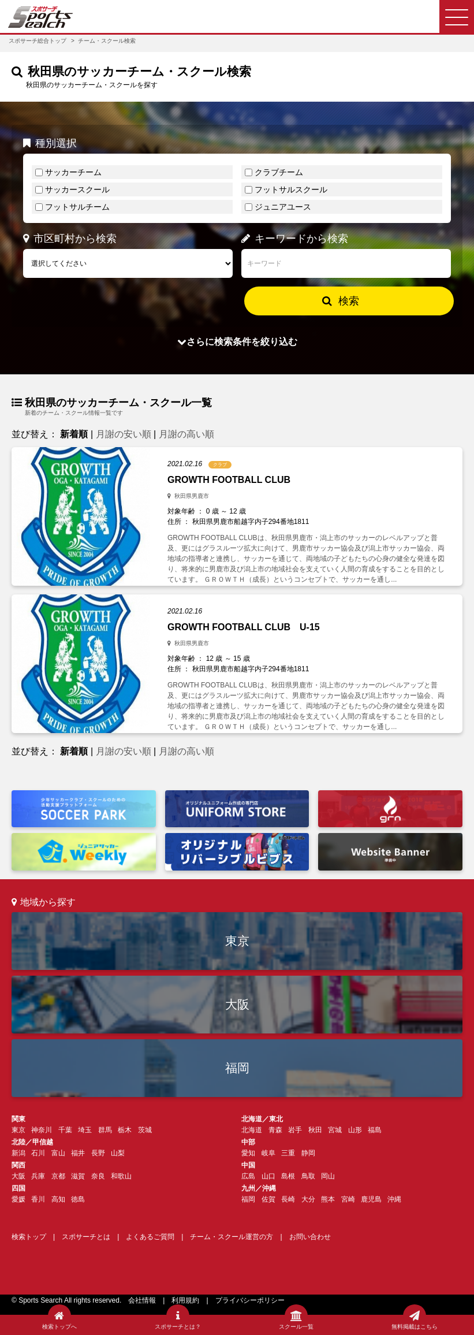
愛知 (248, 1153)
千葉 (65, 1130)
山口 (268, 1176)
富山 (58, 1153)
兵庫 (38, 1176)
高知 (58, 1199)
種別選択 (50, 143)
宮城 (335, 1130)
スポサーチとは (86, 1237)
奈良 (98, 1176)
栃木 (125, 1130)
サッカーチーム (73, 172)
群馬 (105, 1130)
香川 (38, 1199)
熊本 (328, 1199)
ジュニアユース (283, 206)
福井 (78, 1153)
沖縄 (394, 1199)
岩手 (295, 1130)
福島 (375, 1130)
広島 (248, 1176)
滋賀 (78, 1176)
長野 (98, 1153)
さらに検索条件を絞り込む (237, 342)
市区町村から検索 (70, 238)
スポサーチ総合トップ (37, 41)
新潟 (18, 1153)
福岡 (237, 1067)
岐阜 (268, 1153)
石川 (38, 1153)
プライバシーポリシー (250, 1300)
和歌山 (121, 1176)
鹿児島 (371, 1199)
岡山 (328, 1176)
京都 (58, 1176)
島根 (288, 1176)
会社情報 (142, 1300)
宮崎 (348, 1199)
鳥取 (308, 1176)
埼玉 (85, 1130)
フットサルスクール (291, 189)
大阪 (237, 1004)
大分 (308, 1199)
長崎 (288, 1199)
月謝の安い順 (123, 434)
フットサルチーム (77, 206)
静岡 (308, 1153)
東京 (237, 940)
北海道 (251, 1130)
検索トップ (29, 1237)
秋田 (315, 1130)
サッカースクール (77, 189)
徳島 (78, 1199)
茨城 (145, 1130)
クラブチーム (279, 172)
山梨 (118, 1153)
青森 (275, 1130)
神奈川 (41, 1130)
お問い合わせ (310, 1237)
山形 (355, 1130)
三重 (288, 1153)
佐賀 (268, 1199)
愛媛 (18, 1199)
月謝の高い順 (186, 434)
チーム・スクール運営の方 (231, 1237)
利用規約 (185, 1300)
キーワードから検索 (294, 238)
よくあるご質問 (150, 1237)
